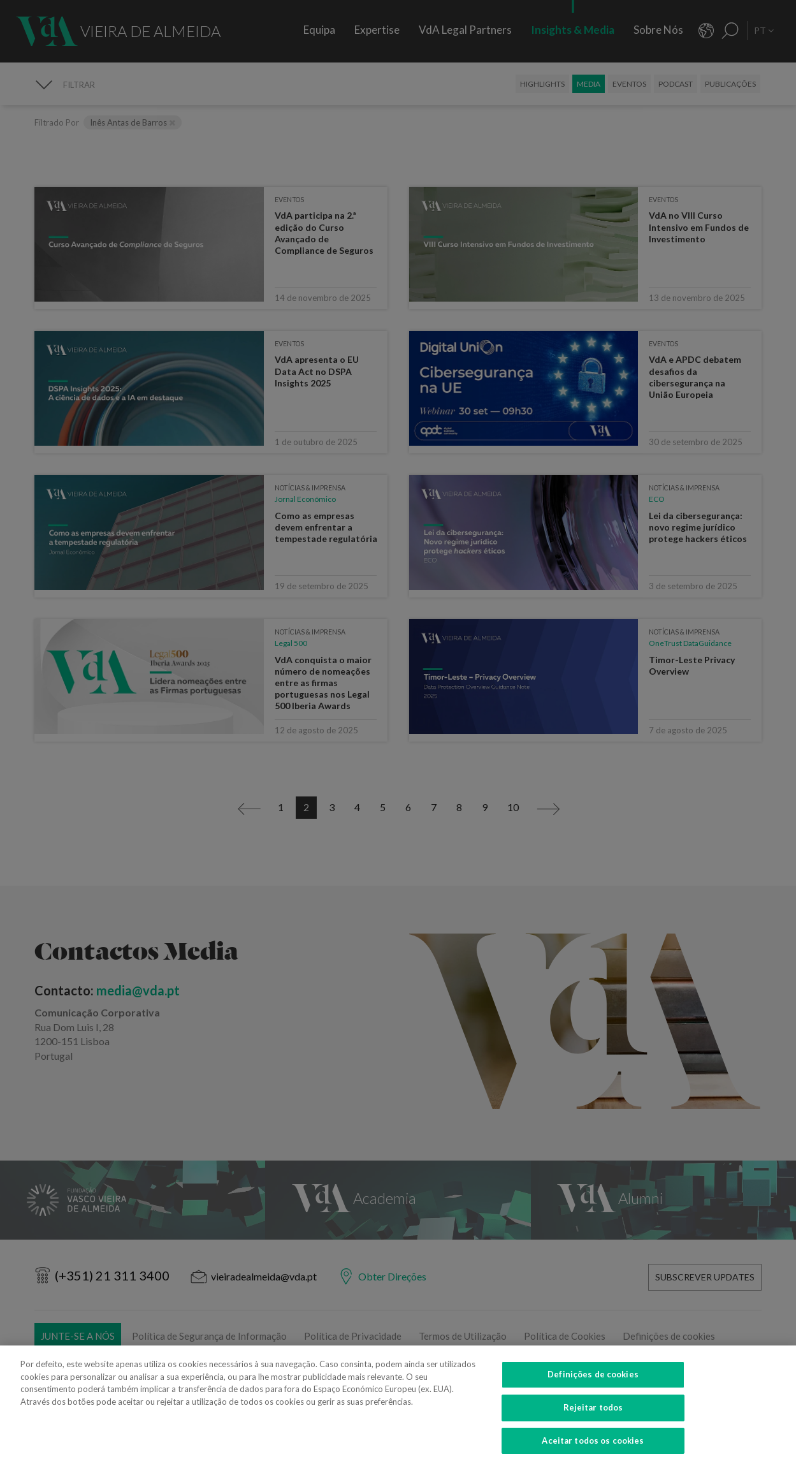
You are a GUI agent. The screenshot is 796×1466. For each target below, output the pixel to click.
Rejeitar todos (593, 1416)
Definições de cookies (593, 1384)
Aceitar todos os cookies (593, 1449)
